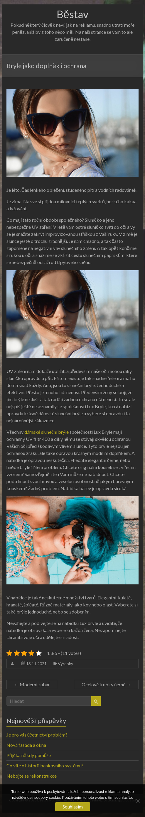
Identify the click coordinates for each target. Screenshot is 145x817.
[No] (138, 801)
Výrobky (65, 663)
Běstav (72, 14)
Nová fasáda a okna (26, 745)
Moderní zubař (32, 684)
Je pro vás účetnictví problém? (37, 734)
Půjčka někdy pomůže (28, 755)
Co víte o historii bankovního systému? (45, 765)
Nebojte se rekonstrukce (31, 776)
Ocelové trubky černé (106, 684)
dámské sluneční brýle (46, 432)
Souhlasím (73, 806)
